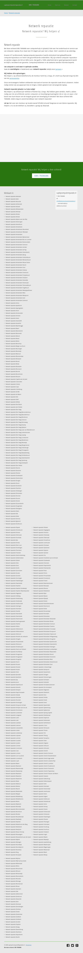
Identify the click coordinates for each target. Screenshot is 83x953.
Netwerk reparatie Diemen (13, 473)
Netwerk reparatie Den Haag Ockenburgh (17, 447)
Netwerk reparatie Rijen (39, 593)
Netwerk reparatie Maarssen (13, 766)
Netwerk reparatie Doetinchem (14, 478)
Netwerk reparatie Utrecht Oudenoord (44, 766)
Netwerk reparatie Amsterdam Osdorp (16, 270)
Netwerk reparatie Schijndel (41, 682)
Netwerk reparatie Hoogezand (14, 657)
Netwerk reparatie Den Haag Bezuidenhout (18, 414)
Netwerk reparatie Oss (39, 555)
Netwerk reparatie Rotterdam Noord (43, 654)
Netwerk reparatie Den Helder (14, 465)
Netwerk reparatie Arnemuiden (14, 313)
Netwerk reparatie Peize (40, 570)
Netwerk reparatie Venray (40, 806)
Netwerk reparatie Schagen (40, 674)
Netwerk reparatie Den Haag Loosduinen (17, 437)
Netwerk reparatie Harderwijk (14, 601)
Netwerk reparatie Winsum (13, 871)
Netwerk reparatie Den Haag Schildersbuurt (18, 455)
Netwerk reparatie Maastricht (14, 778)
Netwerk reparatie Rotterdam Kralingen (44, 646)
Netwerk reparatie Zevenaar (13, 904)
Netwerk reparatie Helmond (13, 634)
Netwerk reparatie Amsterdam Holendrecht (18, 252)
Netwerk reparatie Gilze (12, 563)
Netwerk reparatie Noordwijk (14, 844)
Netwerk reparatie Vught (40, 834)
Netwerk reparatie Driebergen (14, 491)
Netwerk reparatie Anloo (12, 303)
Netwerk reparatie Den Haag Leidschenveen (18, 432)
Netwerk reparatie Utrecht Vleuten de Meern (45, 773)
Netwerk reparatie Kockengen (14, 702)
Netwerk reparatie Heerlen (13, 624)
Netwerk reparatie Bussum (13, 376)
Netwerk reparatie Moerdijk (13, 806)
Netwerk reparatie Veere (40, 794)
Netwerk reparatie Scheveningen (42, 677)
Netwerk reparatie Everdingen (14, 547)
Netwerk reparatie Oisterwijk (41, 535)
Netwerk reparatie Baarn (12, 328)
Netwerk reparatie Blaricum (13, 354)
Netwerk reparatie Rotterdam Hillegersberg (45, 636)
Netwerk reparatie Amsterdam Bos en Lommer (18, 239)
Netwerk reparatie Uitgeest (40, 743)
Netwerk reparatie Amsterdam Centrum (16, 244)
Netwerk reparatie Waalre (40, 837)
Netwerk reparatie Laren (12, 717)
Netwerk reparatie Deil (12, 397)
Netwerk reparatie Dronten (13, 496)
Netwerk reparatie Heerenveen (14, 618)
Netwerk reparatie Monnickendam (15, 809)
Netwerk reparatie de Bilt (12, 392)
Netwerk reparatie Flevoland (13, 550)
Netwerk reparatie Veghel (40, 796)
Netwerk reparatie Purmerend (41, 578)
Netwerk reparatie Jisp (12, 679)
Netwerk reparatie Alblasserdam (14, 209)
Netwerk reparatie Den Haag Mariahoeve (17, 440)
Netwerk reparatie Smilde (40, 697)
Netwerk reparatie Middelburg (14, 796)
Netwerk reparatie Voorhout (41, 829)
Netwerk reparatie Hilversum (14, 644)
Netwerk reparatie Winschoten (14, 868)
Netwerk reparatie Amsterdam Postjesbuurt (18, 275)
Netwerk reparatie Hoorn (12, 662)
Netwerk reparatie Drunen (13, 498)
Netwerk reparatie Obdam (40, 527)
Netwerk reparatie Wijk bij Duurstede (16, 861)
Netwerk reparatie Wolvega (13, 881)
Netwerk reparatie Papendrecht (42, 565)
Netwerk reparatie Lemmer (13, 738)
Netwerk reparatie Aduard (13, 206)
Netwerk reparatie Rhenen (40, 588)
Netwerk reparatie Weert (40, 852)
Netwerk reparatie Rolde (40, 608)
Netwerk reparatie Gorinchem (14, 570)
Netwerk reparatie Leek (12, 720)
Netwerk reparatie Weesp (40, 855)
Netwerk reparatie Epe (12, 540)
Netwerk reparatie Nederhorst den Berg (16, 824)
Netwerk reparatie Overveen (41, 563)
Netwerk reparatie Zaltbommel (14, 894)
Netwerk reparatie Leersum (13, 725)
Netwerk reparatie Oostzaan (41, 545)
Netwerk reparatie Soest (40, 702)
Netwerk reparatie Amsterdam (14, 234)
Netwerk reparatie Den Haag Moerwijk (16, 442)
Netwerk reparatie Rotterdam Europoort (44, 631)
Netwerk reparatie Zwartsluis (14, 932)
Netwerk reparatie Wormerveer (14, 884)
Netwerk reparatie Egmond (13, 521)
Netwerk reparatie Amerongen (14, 222)
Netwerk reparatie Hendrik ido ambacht (17, 636)
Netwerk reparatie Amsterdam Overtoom (17, 272)
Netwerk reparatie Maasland (13, 773)
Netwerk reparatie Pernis (40, 573)
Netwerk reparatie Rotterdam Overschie (44, 657)
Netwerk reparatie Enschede (13, 537)
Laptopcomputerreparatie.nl (13, 5)
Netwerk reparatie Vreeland (41, 832)
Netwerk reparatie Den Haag (13, 409)
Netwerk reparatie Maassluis (13, 776)
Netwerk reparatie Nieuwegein (14, 834)
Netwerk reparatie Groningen (14, 578)
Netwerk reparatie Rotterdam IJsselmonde (45, 641)
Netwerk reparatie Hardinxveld (14, 603)
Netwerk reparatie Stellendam (41, 720)
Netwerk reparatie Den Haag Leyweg (16, 435)
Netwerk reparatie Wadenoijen (41, 844)
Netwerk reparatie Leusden (13, 740)
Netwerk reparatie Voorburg (41, 827)
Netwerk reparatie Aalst (12, 199)
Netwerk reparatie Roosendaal (41, 611)
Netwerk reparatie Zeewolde (13, 899)
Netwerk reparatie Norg (12, 852)
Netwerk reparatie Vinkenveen (41, 811)
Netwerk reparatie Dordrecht (14, 485)
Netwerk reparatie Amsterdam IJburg (16, 255)
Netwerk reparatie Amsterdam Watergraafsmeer (19, 290)
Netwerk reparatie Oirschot (40, 532)
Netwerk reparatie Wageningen (42, 847)
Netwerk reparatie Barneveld (14, 333)
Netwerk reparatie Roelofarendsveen (43, 603)
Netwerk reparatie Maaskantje (14, 771)
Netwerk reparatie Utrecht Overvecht (43, 768)
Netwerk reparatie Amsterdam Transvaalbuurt (18, 285)
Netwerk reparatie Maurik (13, 789)
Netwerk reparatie (14, 13)
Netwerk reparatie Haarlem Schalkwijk (16, 588)
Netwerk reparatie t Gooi (40, 725)
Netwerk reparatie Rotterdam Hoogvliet (44, 639)
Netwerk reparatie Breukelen (14, 366)
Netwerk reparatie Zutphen (13, 924)
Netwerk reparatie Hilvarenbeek (14, 641)
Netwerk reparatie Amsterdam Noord (16, 265)
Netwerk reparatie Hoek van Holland (16, 649)
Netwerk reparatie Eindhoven (14, 524)
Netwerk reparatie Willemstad (14, 863)
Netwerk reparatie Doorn (12, 483)
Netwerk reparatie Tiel (39, 733)
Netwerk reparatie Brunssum (14, 369)
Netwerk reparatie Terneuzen (41, 728)
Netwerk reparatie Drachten (13, 488)
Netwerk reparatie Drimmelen (14, 493)
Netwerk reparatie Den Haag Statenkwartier (18, 458)
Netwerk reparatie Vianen (40, 809)
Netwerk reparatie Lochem (13, 753)
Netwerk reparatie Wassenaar (41, 849)
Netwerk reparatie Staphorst (41, 717)
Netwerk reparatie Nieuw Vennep (15, 832)
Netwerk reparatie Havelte (13, 611)
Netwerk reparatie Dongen (13, 480)
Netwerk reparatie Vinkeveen (41, 814)
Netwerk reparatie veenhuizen (41, 791)
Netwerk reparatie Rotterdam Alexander (44, 618)
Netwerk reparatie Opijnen (40, 550)
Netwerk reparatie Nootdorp (13, 849)
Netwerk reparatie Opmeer (40, 553)
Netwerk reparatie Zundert (13, 922)
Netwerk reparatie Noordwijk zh (14, 847)
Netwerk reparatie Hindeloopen (14, 646)
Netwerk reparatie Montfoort (14, 811)
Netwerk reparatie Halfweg (13, 596)
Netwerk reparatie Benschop (13, 343)
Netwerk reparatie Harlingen (13, 606)
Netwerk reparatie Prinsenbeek (42, 575)
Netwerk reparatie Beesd (12, 338)
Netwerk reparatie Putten (40, 580)
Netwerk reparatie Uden (40, 740)
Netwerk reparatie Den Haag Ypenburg (16, 460)
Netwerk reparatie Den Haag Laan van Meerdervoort (20, 430)
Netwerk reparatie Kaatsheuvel (14, 684)
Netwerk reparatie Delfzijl (13, 402)
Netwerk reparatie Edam (12, 511)
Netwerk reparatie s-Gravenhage (42, 667)
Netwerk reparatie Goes (12, 565)
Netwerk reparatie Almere (13, 217)
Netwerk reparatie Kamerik (13, 687)
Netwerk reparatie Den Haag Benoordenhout (18, 412)
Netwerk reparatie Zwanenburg (14, 929)
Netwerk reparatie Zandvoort (14, 896)
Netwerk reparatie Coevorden (14, 381)
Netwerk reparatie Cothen (13, 384)
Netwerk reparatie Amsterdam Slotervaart (17, 282)
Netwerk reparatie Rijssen (40, 596)
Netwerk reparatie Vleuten (40, 819)
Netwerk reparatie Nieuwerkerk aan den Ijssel (18, 837)
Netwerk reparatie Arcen (12, 310)
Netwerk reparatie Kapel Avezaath (15, 692)
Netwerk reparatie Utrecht (40, 751)
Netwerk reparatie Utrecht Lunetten (43, 763)
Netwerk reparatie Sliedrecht (41, 692)
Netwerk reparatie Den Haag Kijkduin (16, 427)
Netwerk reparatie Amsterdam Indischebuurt (18, 257)
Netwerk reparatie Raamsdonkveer (43, 583)
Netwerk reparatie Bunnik (13, 371)
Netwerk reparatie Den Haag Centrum (16, 420)
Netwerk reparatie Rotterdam (41, 616)
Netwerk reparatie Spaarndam (41, 705)
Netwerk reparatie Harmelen (13, 608)
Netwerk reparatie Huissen (13, 667)
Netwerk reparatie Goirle (12, 568)
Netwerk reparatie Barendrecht (14, 331)
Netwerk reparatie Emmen (13, 532)
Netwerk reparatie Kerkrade (13, 697)
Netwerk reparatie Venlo (40, 804)
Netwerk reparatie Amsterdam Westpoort (17, 295)
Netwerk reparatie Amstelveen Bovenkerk (17, 229)
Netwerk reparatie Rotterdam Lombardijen (45, 649)
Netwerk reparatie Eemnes (13, 518)
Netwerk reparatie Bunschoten (14, 374)
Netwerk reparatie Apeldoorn (14, 305)
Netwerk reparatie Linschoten (14, 748)
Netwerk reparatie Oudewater (41, 560)
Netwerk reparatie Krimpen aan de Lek (16, 707)
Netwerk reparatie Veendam (41, 786)
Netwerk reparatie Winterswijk (14, 873)
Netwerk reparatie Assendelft (14, 321)
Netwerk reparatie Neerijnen (13, 829)
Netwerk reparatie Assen (12, 318)
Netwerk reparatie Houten (13, 664)
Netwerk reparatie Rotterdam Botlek (43, 621)
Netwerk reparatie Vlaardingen (41, 816)
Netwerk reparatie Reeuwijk (41, 586)
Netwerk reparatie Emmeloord (14, 530)
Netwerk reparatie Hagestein (13, 593)
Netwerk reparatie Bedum (13, 336)
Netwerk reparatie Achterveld (14, 204)
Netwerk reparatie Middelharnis (14, 799)
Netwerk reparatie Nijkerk (13, 839)
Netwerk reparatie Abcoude (13, 201)
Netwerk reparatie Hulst (12, 672)
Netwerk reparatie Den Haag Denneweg (17, 422)
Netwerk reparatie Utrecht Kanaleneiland (44, 756)
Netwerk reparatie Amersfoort (14, 224)
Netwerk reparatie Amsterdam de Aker (16, 247)
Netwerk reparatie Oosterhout (41, 540)
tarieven (58, 69)
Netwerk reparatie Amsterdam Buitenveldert (18, 242)
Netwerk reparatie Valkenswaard (42, 781)
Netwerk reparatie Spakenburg (41, 707)
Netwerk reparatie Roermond (41, 606)
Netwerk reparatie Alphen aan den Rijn (16, 219)
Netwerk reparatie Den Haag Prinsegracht (17, 450)
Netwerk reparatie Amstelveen (14, 227)
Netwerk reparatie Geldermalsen (15, 558)
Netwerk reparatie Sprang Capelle (42, 712)
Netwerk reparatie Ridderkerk (41, 591)
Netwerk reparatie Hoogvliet (13, 659)
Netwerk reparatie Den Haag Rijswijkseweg (17, 452)
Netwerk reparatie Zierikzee (13, 909)
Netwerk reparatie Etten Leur (14, 545)
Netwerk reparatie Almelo (13, 214)
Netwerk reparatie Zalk (12, 891)
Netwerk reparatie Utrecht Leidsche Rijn (44, 761)
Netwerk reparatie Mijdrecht (13, 804)
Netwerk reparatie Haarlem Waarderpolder (17, 591)
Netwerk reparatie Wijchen (13, 858)
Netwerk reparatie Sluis (39, 695)
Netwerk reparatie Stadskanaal (41, 715)
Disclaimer (28, 945)
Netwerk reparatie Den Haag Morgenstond (17, 445)
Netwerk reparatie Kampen (13, 690)
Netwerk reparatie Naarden (13, 821)
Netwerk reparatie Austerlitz (13, 323)
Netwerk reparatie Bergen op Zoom (15, 346)
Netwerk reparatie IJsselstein (13, 677)
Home (6, 13)
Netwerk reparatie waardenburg (42, 842)
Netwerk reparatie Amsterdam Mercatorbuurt (18, 260)
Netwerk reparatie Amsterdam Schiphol (16, 277)
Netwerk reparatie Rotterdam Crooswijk (44, 629)
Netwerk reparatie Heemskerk (14, 613)
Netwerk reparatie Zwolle (13, 937)
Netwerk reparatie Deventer (13, 470)
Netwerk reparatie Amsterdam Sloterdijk (17, 280)
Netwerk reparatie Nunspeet (13, 855)
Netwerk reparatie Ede (12, 513)
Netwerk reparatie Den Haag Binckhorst (17, 417)
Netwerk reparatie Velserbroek (41, 801)
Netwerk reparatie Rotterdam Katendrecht (45, 644)
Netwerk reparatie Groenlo (13, 575)
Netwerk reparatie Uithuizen (41, 748)
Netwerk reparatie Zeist (12, 901)
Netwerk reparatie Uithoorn (41, 745)
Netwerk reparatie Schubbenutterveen (44, 684)
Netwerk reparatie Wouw (12, 886)
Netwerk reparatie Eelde (12, 516)
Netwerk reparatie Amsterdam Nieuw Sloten (18, 262)
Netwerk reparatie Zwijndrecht (14, 934)
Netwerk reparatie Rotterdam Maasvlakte (44, 651)
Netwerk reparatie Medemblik (14, 791)
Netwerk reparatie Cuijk (12, 387)
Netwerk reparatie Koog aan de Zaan (16, 705)
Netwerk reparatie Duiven (13, 501)
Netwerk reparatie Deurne (13, 468)
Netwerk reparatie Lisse (12, 751)
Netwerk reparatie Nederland (14, 827)
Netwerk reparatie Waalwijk (41, 839)
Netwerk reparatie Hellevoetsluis (15, 631)
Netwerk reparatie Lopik (12, 761)
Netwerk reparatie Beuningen (14, 348)
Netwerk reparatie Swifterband (41, 723)
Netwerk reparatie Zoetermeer (14, 914)
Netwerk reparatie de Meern (13, 394)
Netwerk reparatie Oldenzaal (41, 537)
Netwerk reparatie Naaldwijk (13, 819)
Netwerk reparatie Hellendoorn (14, 629)
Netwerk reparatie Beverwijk (13, 351)
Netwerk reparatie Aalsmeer (13, 196)
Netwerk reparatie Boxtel (12, 361)
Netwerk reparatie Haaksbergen (14, 580)
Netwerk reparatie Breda (12, 364)
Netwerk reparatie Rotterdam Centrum (44, 624)
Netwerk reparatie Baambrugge (14, 326)
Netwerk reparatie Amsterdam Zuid (15, 298)
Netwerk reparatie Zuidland (13, 917)
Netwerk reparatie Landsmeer (14, 712)
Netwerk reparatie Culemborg (14, 389)
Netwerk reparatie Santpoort (41, 669)
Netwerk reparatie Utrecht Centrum (43, 753)
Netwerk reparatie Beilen (12, 341)
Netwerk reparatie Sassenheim (41, 672)
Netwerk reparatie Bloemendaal (14, 356)
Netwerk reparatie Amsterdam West (15, 293)
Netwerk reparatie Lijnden (13, 743)
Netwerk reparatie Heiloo (13, 626)
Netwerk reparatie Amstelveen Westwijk (17, 232)
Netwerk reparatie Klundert (13, 700)
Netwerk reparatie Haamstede (14, 583)
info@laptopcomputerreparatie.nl (66, 201)
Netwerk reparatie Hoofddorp (14, 651)
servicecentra (14, 78)
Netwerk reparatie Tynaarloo (41, 738)
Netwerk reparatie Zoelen (13, 911)
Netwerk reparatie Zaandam (13, 889)
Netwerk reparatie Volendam (41, 824)
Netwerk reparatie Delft (12, 399)
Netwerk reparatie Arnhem (13, 315)
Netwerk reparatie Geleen (13, 560)
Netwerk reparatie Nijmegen (13, 842)
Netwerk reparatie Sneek (40, 700)
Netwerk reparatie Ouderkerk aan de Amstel (45, 558)
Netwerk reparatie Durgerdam (14, 506)
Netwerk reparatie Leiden (13, 730)
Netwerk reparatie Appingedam (14, 308)
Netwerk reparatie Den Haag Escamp (16, 425)
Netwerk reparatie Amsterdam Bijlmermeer (17, 237)
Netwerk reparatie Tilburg (40, 735)
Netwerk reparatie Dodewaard (14, 475)
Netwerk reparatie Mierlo (12, 801)
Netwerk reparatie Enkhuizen (14, 535)
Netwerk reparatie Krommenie (14, 710)
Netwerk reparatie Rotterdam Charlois (43, 626)
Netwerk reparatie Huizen (13, 669)
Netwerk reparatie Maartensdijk (14, 768)
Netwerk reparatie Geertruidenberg (15, 555)
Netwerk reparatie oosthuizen (41, 542)
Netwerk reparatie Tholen (40, 730)
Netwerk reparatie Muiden (13, 814)
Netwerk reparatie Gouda (13, 573)
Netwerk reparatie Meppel (13, 794)
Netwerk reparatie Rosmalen (41, 613)
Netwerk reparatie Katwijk (13, 695)
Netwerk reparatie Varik (39, 784)
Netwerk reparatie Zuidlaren (13, 919)
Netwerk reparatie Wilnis (12, 866)
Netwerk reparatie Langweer (13, 715)
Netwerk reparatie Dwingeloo (14, 508)
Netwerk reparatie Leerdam (13, 723)
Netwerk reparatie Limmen (13, 745)
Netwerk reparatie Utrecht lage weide (43, 758)
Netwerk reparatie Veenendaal (41, 789)
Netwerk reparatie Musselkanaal (14, 816)
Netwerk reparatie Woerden (13, 878)
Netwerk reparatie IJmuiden (13, 674)
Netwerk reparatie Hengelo (13, 639)
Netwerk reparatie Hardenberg (14, 598)
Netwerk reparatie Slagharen (41, 690)
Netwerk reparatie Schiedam (41, 679)
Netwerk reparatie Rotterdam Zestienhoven (45, 662)
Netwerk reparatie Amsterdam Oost (15, 267)
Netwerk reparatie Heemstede (14, 616)
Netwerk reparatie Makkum (13, 784)
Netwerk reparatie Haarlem (13, 586)
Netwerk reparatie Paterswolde (42, 568)
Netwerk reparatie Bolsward (13, 359)
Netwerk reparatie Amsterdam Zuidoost (17, 300)
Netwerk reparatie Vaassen (40, 776)
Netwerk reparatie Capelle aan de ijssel (16, 379)
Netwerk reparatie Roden (40, 601)
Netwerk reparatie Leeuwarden (14, 728)
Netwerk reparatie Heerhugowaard (15, 621)
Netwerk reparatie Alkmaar (13, 211)
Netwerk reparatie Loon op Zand (15, 756)
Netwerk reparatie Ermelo (13, 542)
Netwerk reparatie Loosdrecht (14, 758)
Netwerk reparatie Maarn (12, 763)
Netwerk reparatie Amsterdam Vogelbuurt (17, 287)
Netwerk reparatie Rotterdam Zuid (42, 664)
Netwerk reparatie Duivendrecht (14, 503)
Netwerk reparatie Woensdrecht (14, 876)
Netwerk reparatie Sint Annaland (42, 687)
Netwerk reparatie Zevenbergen (14, 906)
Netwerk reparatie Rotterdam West (43, 659)
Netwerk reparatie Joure (12, 682)
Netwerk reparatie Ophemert (41, 547)
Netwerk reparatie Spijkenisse (41, 710)
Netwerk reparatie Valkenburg (41, 778)
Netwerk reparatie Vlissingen (41, 821)
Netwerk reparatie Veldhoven (41, 799)
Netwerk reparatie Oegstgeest (41, 530)
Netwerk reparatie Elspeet (13, 527)
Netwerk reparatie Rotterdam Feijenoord (44, 634)
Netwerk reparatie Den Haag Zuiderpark (17, 463)
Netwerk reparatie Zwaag (12, 927)
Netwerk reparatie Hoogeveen (14, 654)
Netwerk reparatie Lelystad (13, 735)
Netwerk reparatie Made (12, 781)
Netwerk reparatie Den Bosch (14, 404)
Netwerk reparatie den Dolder (14, 407)
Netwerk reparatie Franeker (13, 553)
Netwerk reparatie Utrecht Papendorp (43, 771)
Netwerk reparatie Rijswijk (40, 598)
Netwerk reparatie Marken (13, 786)
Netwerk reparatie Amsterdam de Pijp (16, 250)
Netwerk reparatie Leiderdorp (14, 733)
